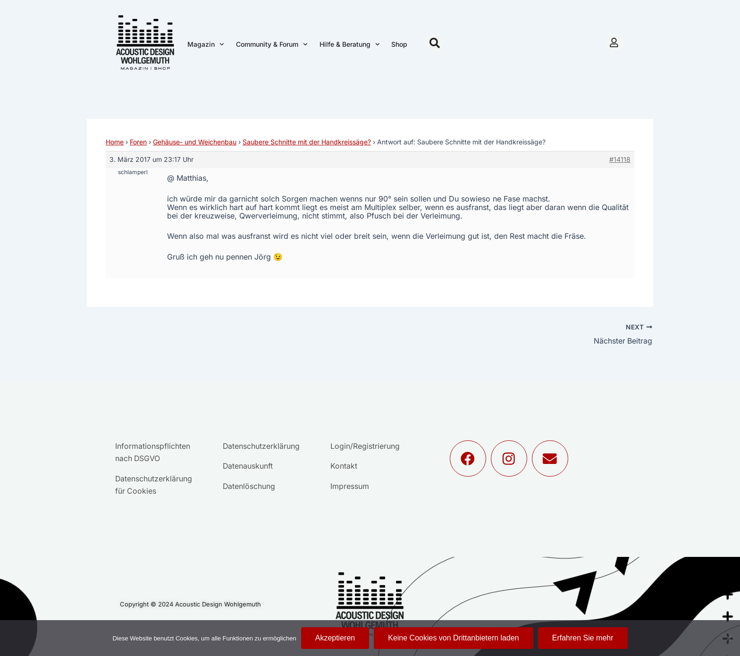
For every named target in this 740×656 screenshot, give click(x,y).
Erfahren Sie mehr (583, 638)
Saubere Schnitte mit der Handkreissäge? (307, 142)
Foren (138, 142)
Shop (399, 44)
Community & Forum (272, 44)
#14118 (620, 159)
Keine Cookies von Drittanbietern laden (453, 638)
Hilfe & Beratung (350, 44)
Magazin (205, 44)
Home (115, 142)
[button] (434, 43)
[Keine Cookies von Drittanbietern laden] (728, 638)
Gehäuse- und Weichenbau (194, 142)
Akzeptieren (335, 638)
